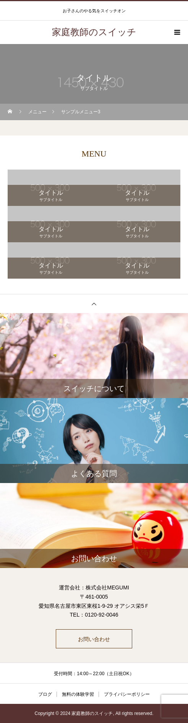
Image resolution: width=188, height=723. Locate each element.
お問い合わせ (94, 639)
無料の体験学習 (78, 694)
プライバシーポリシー (127, 694)
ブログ (45, 694)
